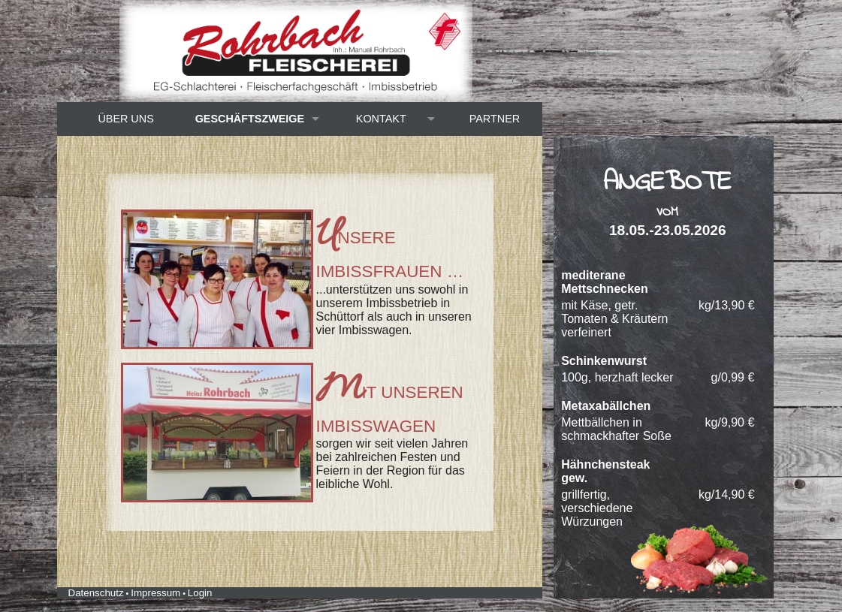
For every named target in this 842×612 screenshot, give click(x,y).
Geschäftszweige (250, 119)
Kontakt (381, 119)
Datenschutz (96, 592)
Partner (494, 119)
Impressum (155, 592)
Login (200, 592)
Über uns (125, 119)
